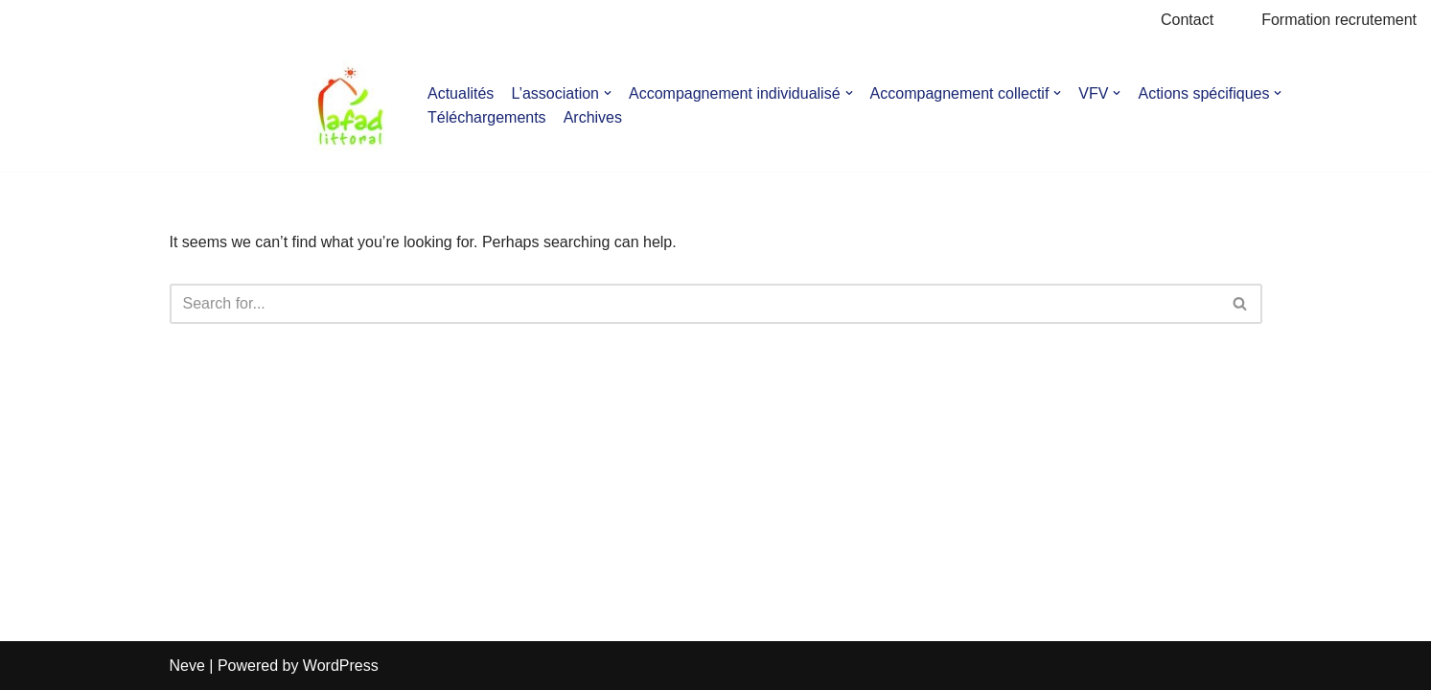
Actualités (460, 93)
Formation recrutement (1339, 20)
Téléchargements (486, 117)
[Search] (694, 304)
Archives (593, 117)
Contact (1187, 20)
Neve (187, 665)
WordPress (341, 665)
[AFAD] (350, 106)
